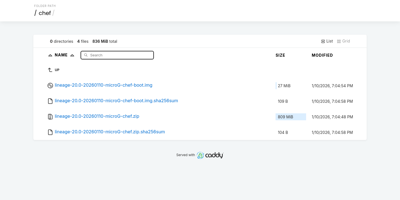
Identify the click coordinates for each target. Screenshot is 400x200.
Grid (343, 41)
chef (45, 13)
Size (280, 55)
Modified (322, 55)
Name (66, 54)
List (327, 41)
